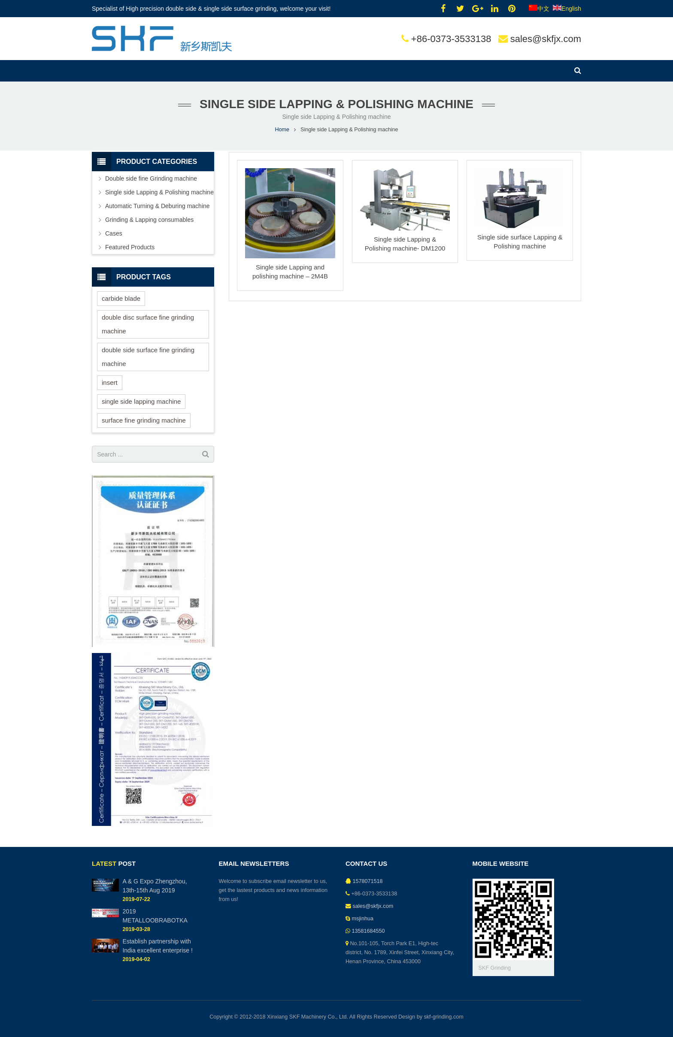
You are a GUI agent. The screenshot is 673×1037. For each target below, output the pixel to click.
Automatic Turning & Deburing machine (157, 206)
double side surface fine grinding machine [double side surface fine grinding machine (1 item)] (148, 356)
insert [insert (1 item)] (110, 382)
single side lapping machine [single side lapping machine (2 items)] (141, 401)
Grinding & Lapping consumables (149, 219)
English (567, 8)
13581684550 (368, 931)
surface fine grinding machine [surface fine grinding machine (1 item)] (144, 420)
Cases (113, 233)
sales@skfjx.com (545, 38)
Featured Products (130, 247)
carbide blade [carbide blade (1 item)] (121, 298)
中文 (539, 8)
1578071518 (368, 881)
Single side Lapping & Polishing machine (159, 192)
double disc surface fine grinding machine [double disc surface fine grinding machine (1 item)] (148, 324)
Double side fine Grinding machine (151, 178)
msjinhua (362, 919)
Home (282, 130)
